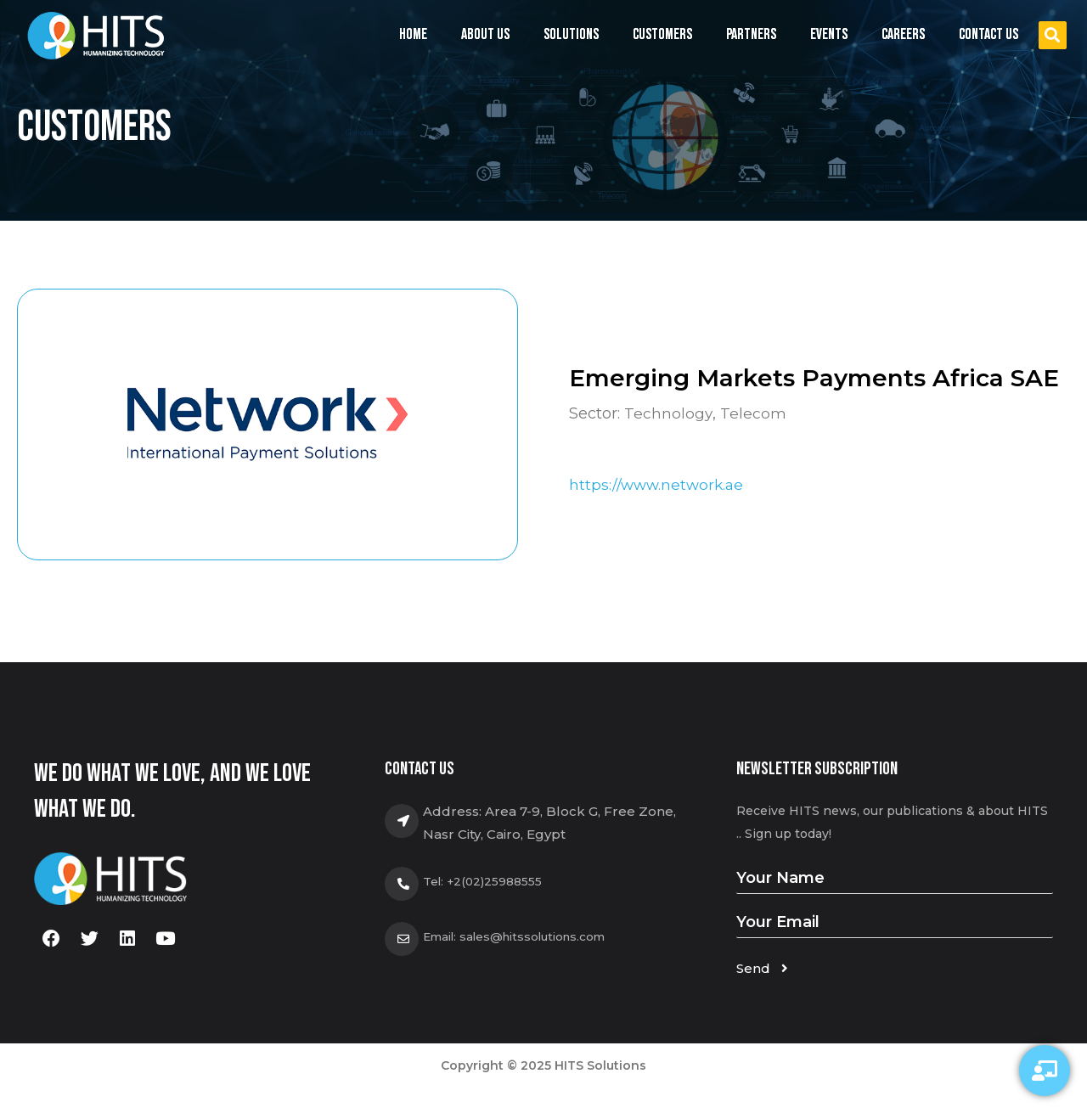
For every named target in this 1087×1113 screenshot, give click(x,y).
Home (413, 34)
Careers (903, 34)
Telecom (753, 413)
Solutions (571, 38)
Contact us (988, 34)
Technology (668, 413)
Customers (662, 34)
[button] (1053, 35)
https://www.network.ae (658, 485)
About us (485, 34)
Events (829, 38)
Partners (751, 34)
